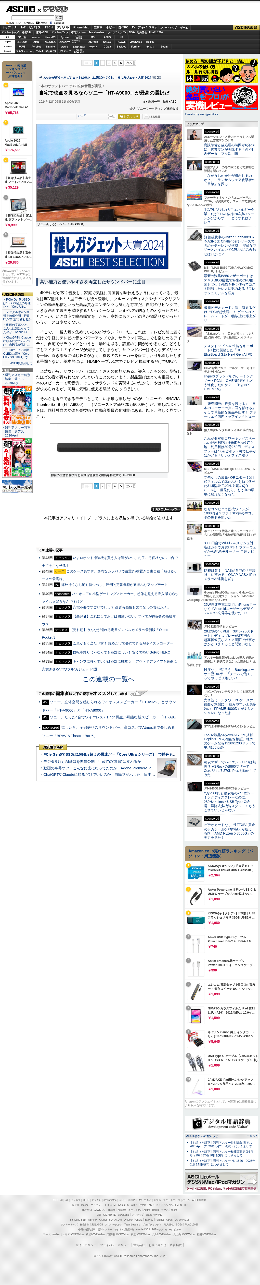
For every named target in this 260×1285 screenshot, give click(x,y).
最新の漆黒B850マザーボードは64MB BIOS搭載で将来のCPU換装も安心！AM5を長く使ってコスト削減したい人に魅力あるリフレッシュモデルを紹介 (230, 284)
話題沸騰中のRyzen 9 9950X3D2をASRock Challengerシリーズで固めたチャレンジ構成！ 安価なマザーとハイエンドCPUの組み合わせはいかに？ (230, 245)
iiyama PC (123, 1205)
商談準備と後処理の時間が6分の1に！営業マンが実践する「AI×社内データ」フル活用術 (230, 149)
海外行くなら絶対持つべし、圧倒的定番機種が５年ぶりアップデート (114, 585)
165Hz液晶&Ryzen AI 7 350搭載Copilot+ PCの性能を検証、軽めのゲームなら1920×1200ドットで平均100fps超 (230, 741)
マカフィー (22, 51)
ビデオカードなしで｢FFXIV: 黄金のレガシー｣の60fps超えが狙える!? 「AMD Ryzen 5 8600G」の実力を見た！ (229, 831)
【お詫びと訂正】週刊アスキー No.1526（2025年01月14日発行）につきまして (222, 1162)
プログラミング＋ (152, 1224)
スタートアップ (168, 27)
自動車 (97, 27)
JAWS (21, 46)
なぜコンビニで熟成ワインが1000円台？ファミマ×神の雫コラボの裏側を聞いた (229, 513)
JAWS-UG (99, 1210)
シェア (82, 115)
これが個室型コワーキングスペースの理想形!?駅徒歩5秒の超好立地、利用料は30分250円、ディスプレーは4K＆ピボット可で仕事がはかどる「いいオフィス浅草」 (230, 446)
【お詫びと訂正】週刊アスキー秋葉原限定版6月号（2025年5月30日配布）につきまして (221, 1153)
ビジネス (35, 27)
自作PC (123, 27)
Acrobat (36, 46)
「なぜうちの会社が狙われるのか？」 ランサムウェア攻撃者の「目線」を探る (229, 180)
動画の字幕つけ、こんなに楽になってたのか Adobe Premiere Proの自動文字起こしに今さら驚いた (126, 768)
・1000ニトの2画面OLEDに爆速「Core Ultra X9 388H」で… (17, 353)
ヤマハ (150, 46)
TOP (55, 1200)
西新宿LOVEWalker (118, 1234)
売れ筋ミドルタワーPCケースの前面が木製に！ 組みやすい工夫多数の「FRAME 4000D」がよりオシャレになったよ (230, 706)
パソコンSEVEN (79, 37)
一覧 (112, 116)
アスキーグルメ (60, 32)
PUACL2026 (156, 32)
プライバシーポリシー (115, 1245)
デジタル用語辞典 (124, 1229)
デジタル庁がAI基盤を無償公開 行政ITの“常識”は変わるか (92, 761)
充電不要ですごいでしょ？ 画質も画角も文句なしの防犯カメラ (121, 607)
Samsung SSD (78, 1219)
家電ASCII (42, 32)
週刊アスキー (78, 32)
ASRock (93, 42)
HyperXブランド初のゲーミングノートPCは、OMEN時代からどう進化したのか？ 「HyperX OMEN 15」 (228, 382)
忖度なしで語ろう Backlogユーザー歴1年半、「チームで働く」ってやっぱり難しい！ (229, 674)
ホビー (110, 27)
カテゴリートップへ (166, 509)
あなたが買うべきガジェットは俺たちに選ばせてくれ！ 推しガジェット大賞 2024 (97, 77)
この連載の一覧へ (109, 679)
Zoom (164, 46)
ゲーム (184, 27)
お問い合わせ (157, 1245)
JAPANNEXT (50, 51)
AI (15, 27)
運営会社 (139, 1245)
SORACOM (115, 1219)
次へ (129, 63)
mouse (36, 37)
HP (121, 37)
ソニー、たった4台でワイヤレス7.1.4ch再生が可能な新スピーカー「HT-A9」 (114, 717)
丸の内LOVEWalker (184, 1234)
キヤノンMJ (36, 51)
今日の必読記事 (86, 1229)
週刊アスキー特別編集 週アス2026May (17, 379)
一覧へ (251, 1135)
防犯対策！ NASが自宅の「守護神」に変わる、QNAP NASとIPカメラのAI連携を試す (230, 575)
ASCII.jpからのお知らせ (202, 1136)
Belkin (150, 42)
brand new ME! (154, 1214)
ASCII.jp (20, 9)
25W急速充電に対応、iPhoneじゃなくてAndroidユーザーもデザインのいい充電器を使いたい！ (230, 609)
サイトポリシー (86, 1245)
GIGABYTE (64, 42)
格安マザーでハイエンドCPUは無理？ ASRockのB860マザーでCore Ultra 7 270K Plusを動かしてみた (230, 768)
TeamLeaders (96, 32)
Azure (64, 46)
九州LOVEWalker (161, 1234)
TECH (49, 27)
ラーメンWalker (51, 1234)
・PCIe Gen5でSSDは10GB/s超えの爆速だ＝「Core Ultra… (17, 303)
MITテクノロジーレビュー (166, 1229)
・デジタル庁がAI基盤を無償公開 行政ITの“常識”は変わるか (17, 315)
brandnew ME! (79, 51)
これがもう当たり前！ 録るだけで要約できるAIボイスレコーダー (123, 643)
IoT (23, 27)
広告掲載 (176, 1245)
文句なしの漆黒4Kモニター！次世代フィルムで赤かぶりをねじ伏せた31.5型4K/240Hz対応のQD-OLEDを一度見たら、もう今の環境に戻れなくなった (230, 485)
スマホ (153, 27)
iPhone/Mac (81, 27)
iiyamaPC (50, 37)
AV (133, 27)
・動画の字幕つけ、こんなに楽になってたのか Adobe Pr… (16, 328)
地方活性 (142, 32)
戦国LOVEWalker (206, 1234)
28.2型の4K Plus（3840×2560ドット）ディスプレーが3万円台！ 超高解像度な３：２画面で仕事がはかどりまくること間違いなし (229, 637)
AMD (36, 42)
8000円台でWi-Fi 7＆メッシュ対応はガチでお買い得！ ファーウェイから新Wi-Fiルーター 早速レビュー (230, 549)
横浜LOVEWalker (95, 1234)
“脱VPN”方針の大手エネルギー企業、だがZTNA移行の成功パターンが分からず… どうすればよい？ (229, 216)
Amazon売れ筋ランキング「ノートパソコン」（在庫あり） (16, 71)
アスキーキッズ (10, 32)
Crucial (107, 42)
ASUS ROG (50, 42)
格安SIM (26, 32)
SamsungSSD (75, 42)
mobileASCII (143, 1229)
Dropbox (93, 46)
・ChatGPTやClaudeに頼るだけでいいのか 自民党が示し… (17, 341)
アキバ (142, 27)
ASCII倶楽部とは (21, 363)
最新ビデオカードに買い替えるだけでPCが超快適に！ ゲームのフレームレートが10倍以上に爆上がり (230, 314)
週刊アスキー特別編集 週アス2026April (17, 431)
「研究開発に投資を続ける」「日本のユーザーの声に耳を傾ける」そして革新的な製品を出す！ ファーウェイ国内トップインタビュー (230, 410)
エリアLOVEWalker (73, 1234)
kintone (50, 46)
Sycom (65, 37)
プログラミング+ (117, 32)
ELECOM (22, 42)
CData (107, 46)
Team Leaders (132, 1224)
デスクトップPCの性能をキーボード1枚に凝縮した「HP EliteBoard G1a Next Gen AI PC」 (230, 350)
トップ (6, 27)
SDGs (132, 32)
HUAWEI (122, 42)
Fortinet (135, 46)
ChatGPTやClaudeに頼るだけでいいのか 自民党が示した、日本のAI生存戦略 (108, 774)
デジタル (53, 8)
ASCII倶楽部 (246, 27)
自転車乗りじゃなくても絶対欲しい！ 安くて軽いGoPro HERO (121, 652)
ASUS (107, 37)
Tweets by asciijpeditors (201, 114)
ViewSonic (136, 42)
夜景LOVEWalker (140, 1234)
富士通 (22, 37)
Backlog (121, 46)
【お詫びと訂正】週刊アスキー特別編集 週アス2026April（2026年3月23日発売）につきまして (221, 1144)
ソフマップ (65, 51)
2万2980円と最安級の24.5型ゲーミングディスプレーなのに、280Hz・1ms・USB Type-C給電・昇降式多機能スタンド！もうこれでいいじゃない (229, 801)
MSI (93, 37)
